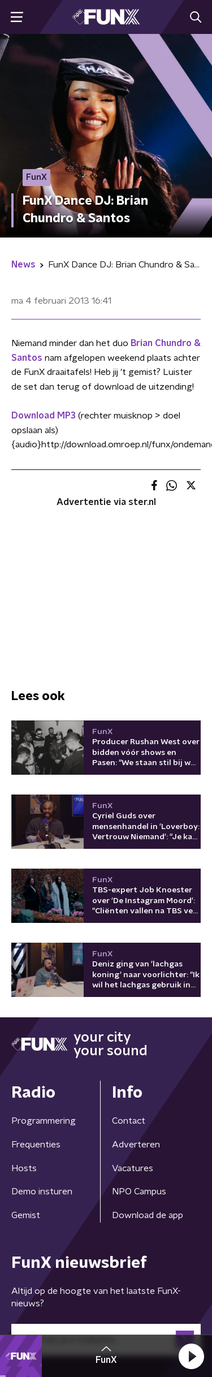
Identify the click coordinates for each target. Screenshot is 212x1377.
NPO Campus (139, 1191)
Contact (128, 1120)
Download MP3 (43, 415)
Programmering (43, 1120)
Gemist (25, 1215)
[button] (191, 1356)
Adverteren (136, 1144)
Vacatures (132, 1168)
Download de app (147, 1215)
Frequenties (35, 1144)
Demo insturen (41, 1191)
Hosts (24, 1168)
